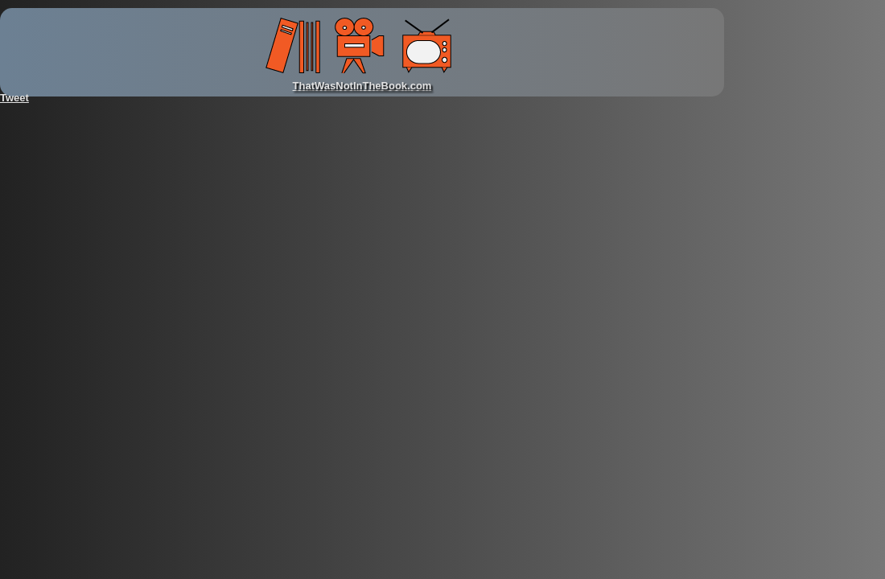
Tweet (14, 98)
